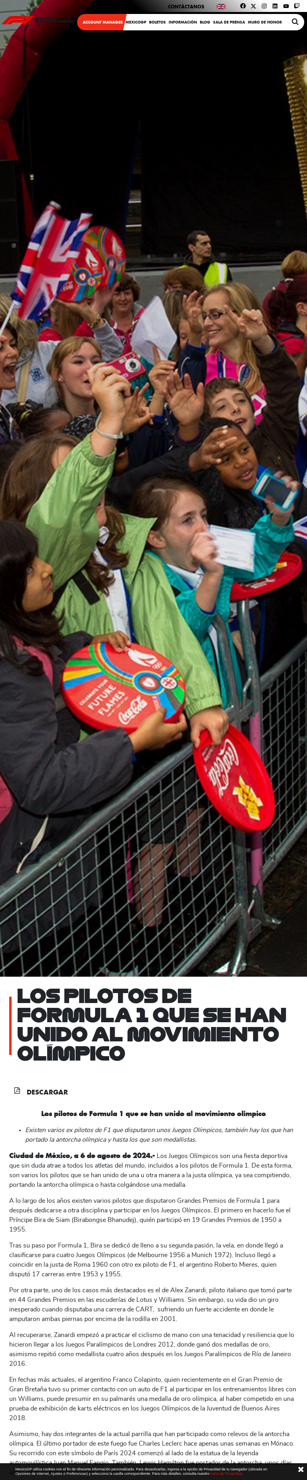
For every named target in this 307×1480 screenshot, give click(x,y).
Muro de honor (265, 22)
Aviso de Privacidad (226, 1474)
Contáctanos (186, 7)
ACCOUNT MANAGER (103, 22)
